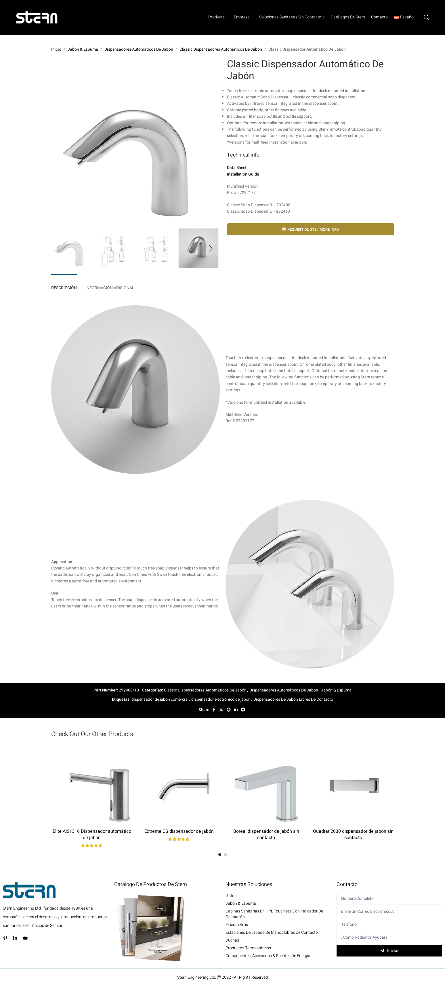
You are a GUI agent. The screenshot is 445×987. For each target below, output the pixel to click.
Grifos (231, 896)
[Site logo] (37, 17)
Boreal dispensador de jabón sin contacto (266, 834)
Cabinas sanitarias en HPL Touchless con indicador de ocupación (274, 914)
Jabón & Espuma (83, 49)
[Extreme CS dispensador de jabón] (179, 785)
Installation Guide (243, 174)
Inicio (56, 49)
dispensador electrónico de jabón (221, 699)
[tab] (64, 287)
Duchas (232, 940)
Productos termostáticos (248, 948)
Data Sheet (237, 168)
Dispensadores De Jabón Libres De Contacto (293, 699)
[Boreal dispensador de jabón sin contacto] (266, 785)
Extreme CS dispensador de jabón (179, 831)
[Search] (426, 17)
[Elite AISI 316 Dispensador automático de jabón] (92, 785)
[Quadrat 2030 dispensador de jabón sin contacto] (353, 785)
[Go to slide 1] (219, 854)
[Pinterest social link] (228, 710)
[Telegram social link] (243, 710)
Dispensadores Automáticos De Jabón (138, 49)
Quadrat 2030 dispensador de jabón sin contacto (353, 834)
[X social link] (221, 710)
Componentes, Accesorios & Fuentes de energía (268, 956)
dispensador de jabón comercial (159, 699)
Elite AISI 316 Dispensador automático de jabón (92, 834)
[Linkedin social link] (235, 710)
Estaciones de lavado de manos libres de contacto (272, 932)
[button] (58, 248)
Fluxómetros (237, 925)
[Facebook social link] (214, 710)
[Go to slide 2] (225, 854)
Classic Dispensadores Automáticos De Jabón (220, 49)
